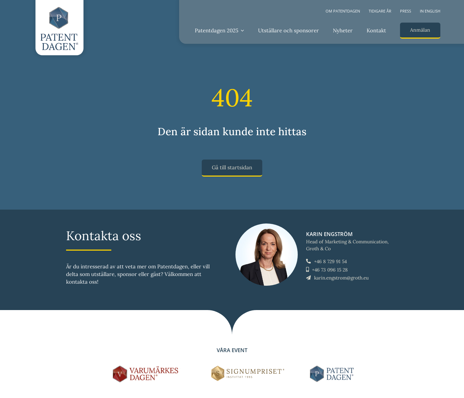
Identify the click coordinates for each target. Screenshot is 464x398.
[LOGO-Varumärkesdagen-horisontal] (146, 368)
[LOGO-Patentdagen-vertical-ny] (59, 9)
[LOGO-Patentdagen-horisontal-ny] (333, 368)
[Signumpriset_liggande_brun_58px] (248, 368)
